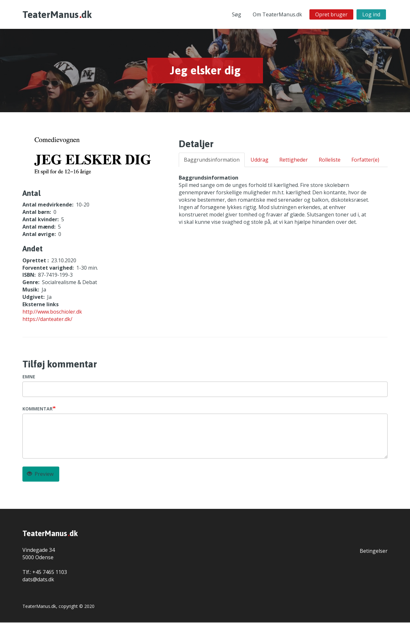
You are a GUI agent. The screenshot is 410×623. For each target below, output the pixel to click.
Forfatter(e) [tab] (365, 160)
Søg (236, 14)
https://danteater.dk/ (47, 319)
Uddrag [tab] (259, 160)
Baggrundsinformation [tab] (212, 160)
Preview (40, 474)
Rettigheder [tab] (293, 160)
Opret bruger (331, 14)
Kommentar (37, 409)
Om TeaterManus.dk (277, 14)
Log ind (371, 14)
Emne (28, 377)
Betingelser (374, 551)
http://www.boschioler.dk (52, 312)
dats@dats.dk (38, 579)
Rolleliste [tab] (329, 160)
